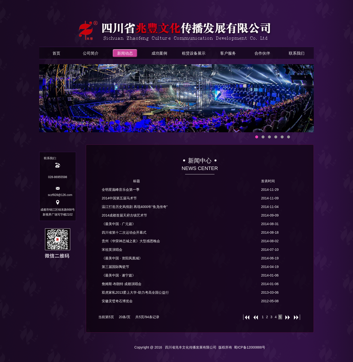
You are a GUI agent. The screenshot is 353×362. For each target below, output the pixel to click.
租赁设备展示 (193, 53)
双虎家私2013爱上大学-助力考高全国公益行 (135, 292)
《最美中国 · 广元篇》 (119, 224)
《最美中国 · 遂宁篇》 (119, 275)
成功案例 (159, 53)
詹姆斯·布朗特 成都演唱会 (121, 284)
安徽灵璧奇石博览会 (117, 301)
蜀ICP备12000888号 (249, 347)
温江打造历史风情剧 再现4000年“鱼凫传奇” (134, 207)
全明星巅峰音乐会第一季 (120, 190)
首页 (56, 53)
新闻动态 (125, 53)
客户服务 (228, 53)
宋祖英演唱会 (112, 250)
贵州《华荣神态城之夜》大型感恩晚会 (131, 241)
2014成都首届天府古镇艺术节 (124, 215)
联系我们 (296, 53)
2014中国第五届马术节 (119, 198)
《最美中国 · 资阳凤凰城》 (122, 258)
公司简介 (91, 53)
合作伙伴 (262, 53)
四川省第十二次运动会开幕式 (124, 232)
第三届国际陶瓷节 (115, 267)
